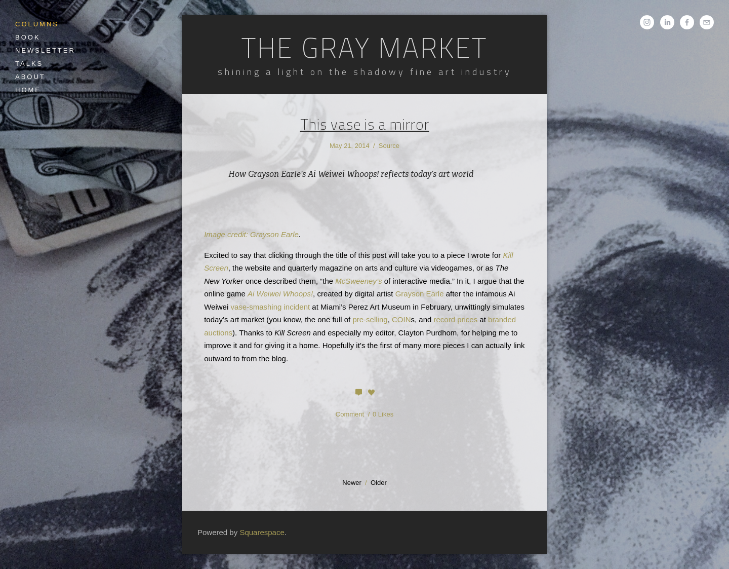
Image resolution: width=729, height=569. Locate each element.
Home (28, 90)
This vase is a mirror (364, 124)
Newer (351, 482)
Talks (29, 63)
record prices (456, 319)
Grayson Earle (419, 293)
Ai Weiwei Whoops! (280, 293)
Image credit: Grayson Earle (251, 234)
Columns (37, 24)
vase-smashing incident (270, 306)
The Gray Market (364, 47)
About (30, 77)
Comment (351, 414)
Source (389, 145)
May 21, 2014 (350, 145)
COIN (401, 319)
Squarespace (261, 532)
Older (379, 482)
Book (27, 37)
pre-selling (369, 319)
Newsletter (45, 50)
